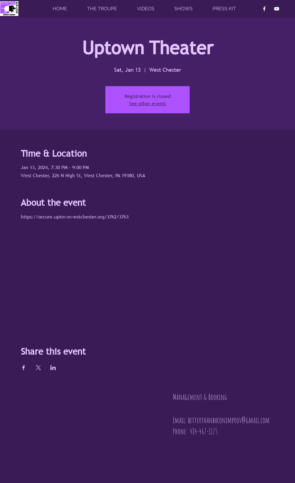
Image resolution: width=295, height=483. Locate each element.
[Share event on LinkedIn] (53, 367)
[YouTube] (277, 9)
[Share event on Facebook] (23, 367)
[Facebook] (264, 9)
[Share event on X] (38, 367)
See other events (147, 103)
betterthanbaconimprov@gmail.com (229, 420)
